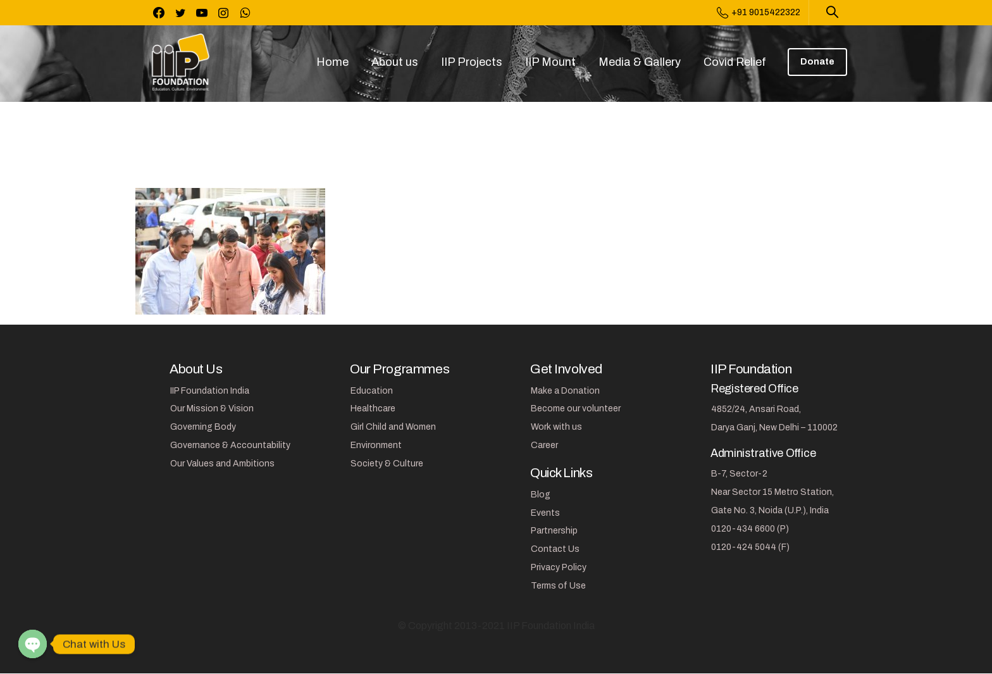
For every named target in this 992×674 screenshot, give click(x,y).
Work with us (556, 427)
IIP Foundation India (209, 391)
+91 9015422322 (758, 12)
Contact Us (555, 549)
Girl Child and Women (393, 427)
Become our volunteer (576, 408)
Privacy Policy (558, 567)
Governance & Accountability (230, 445)
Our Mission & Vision (212, 408)
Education (371, 391)
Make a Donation (565, 391)
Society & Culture (386, 463)
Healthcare (372, 408)
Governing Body (203, 427)
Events (545, 513)
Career (544, 445)
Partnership (554, 530)
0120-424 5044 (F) (750, 547)
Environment (376, 445)
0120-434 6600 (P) (750, 529)
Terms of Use (558, 585)
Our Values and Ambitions (222, 463)
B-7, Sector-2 (739, 473)
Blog (540, 494)
